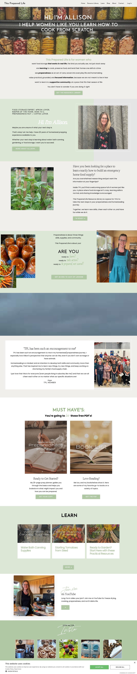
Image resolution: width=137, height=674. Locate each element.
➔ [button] (65, 605)
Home (83, 3)
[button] (46, 671)
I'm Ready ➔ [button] (80, 218)
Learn (103, 3)
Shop (108, 3)
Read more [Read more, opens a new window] (17, 669)
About (114, 3)
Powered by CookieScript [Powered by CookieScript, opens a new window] (127, 673)
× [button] (134, 663)
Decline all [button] (120, 667)
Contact (121, 3)
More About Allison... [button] (26, 148)
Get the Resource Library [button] (68, 92)
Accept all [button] (99, 667)
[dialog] (68, 667)
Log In (129, 3)
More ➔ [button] (68, 565)
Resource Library (93, 3)
